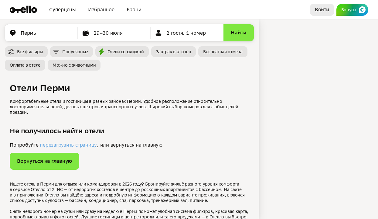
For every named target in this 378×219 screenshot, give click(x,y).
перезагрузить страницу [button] (68, 145)
